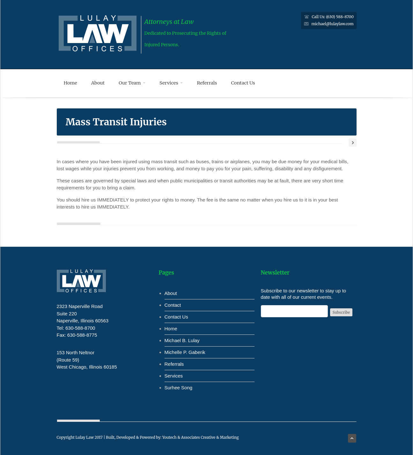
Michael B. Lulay (182, 340)
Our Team (132, 83)
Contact (173, 305)
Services (171, 83)
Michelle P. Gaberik (185, 352)
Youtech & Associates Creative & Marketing (200, 437)
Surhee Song (179, 387)
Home (70, 83)
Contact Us (243, 83)
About (98, 83)
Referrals (207, 83)
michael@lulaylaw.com (332, 23)
